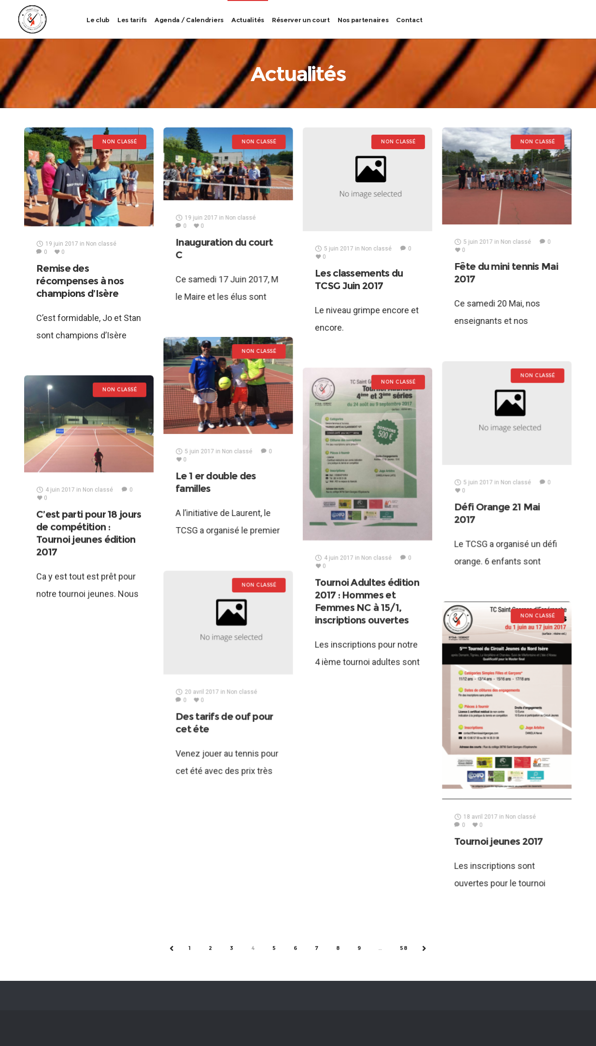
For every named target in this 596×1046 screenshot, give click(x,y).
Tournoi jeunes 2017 (498, 841)
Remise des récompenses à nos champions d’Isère (80, 281)
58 (404, 948)
